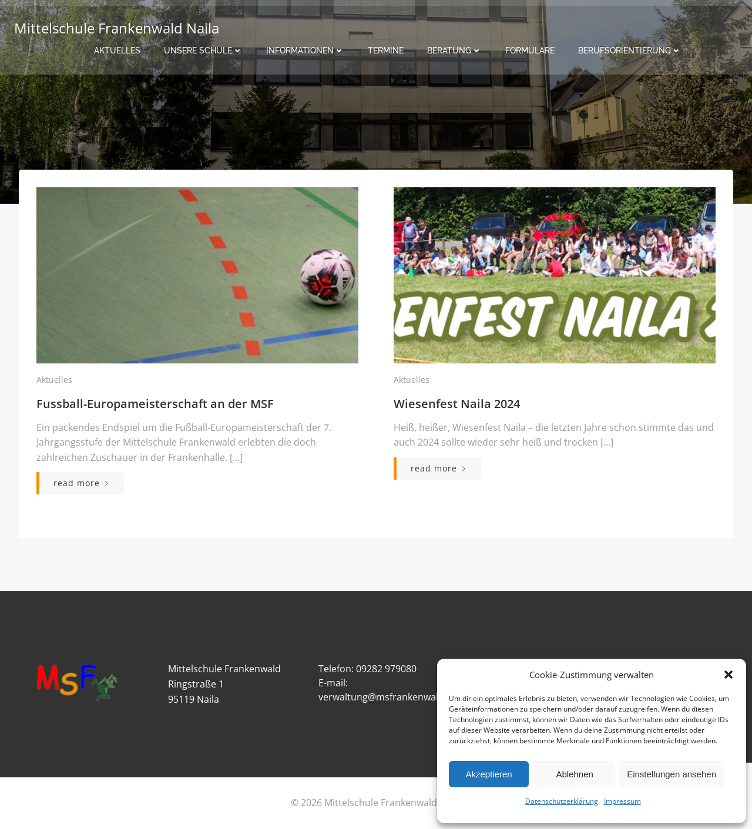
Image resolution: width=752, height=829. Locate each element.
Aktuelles (117, 50)
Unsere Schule (203, 50)
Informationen (305, 50)
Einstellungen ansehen (671, 774)
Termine (386, 50)
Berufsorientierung (630, 50)
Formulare (530, 50)
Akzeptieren (488, 774)
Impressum (622, 801)
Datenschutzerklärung (561, 801)
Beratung (454, 50)
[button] (728, 674)
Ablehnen (574, 774)
